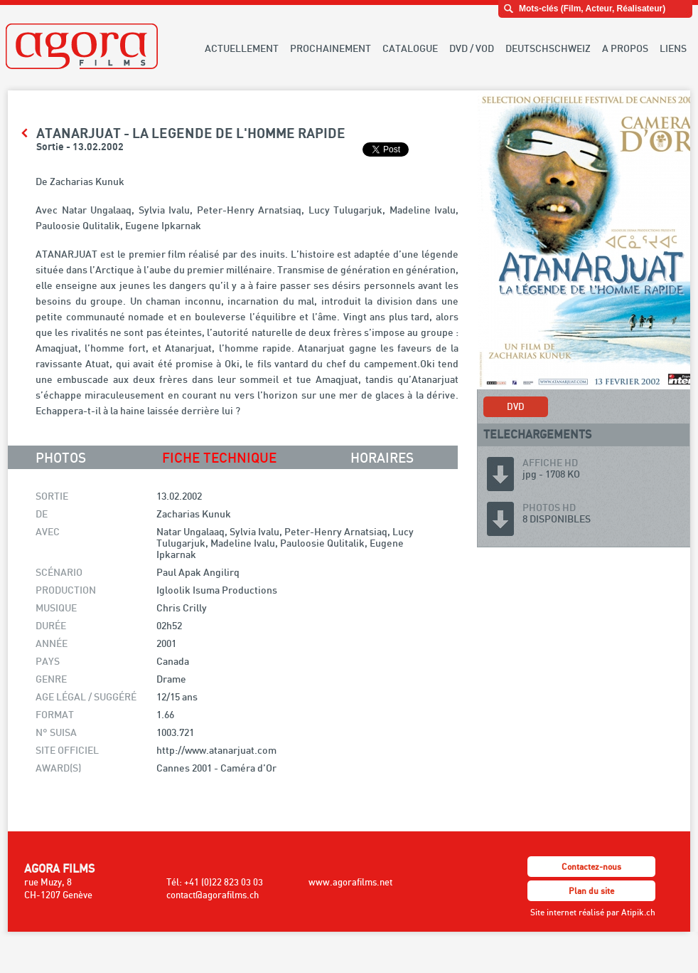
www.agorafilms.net (350, 882)
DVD (516, 406)
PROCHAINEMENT (330, 48)
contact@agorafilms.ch (212, 894)
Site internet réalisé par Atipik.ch (592, 912)
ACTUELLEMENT (242, 48)
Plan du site (591, 890)
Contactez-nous (591, 866)
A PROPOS (625, 48)
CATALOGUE (410, 48)
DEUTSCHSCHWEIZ (548, 48)
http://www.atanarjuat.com (216, 750)
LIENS (673, 48)
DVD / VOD (471, 48)
